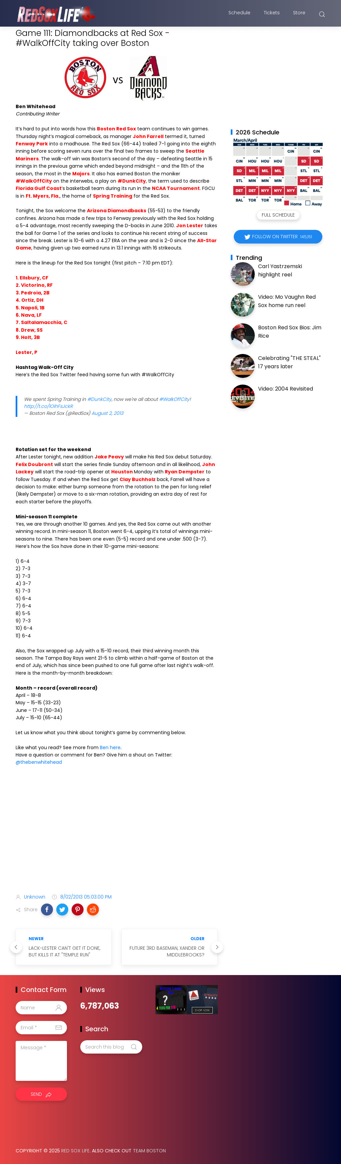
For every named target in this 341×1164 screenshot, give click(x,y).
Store (299, 14)
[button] (47, 909)
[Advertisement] (116, 836)
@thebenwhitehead (39, 762)
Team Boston (149, 1150)
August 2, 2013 (107, 413)
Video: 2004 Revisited (285, 389)
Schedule (239, 14)
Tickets (272, 14)
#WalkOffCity (174, 399)
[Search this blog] (111, 1047)
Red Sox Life (75, 1150)
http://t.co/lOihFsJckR (48, 406)
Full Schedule (278, 215)
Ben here (110, 747)
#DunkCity (99, 399)
